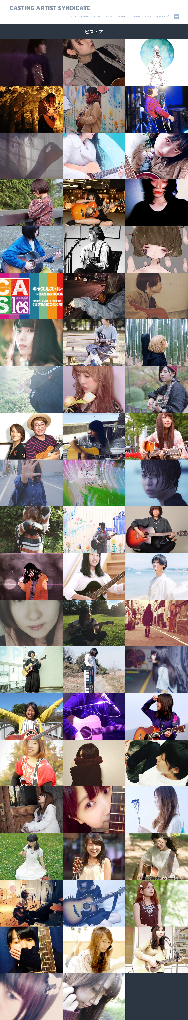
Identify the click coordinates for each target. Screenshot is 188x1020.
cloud (135, 16)
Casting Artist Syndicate (50, 7)
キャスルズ (162, 16)
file (109, 16)
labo (97, 16)
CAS (73, 16)
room (85, 16)
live (148, 16)
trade (121, 16)
